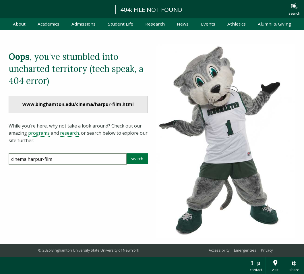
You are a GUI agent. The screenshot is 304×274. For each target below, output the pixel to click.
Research (155, 24)
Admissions (83, 24)
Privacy (267, 250)
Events (208, 24)
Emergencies (245, 250)
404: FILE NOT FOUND (151, 9)
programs (39, 133)
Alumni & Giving (274, 24)
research (69, 133)
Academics (48, 24)
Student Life (120, 24)
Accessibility (219, 250)
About (19, 24)
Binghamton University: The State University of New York (55, 8)
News (183, 24)
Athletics (236, 24)
